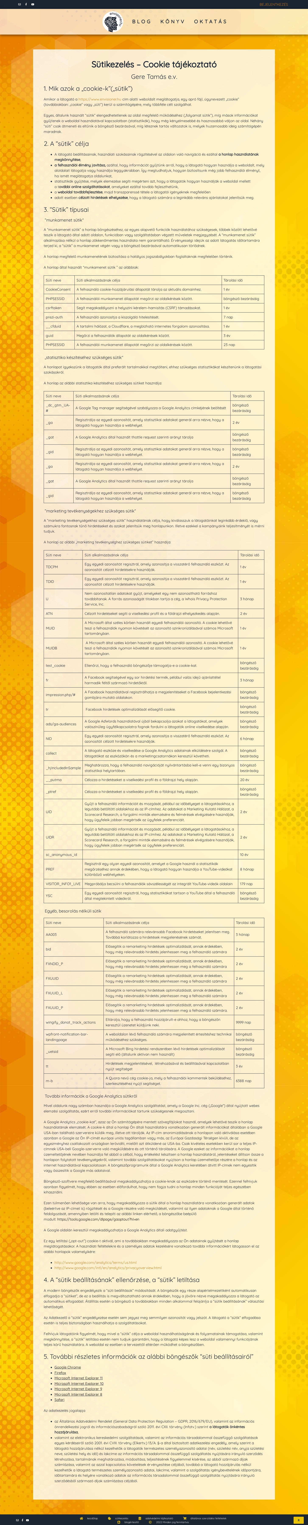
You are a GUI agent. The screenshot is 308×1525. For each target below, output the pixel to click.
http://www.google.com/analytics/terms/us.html (96, 1261)
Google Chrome (68, 1366)
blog (142, 20)
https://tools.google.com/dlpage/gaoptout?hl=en (98, 1218)
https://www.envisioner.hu (99, 98)
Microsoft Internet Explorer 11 (79, 1376)
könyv (173, 20)
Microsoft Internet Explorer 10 (79, 1382)
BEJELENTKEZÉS (274, 3)
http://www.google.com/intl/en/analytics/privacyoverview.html (108, 1266)
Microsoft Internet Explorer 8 (78, 1393)
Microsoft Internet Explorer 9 (78, 1387)
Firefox (60, 1371)
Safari (59, 1398)
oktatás (211, 20)
